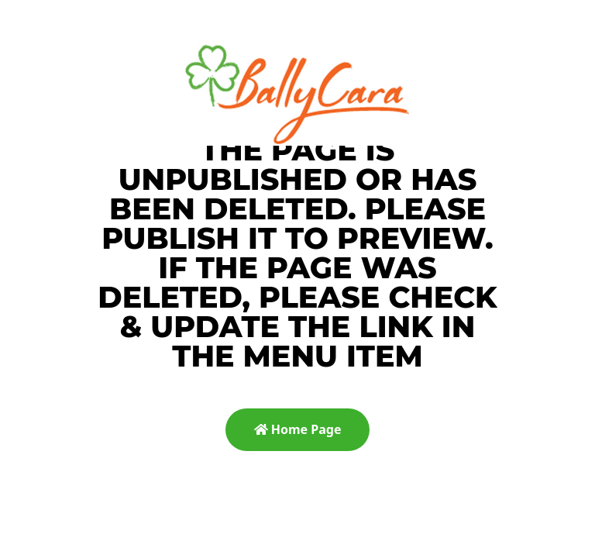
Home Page (298, 429)
